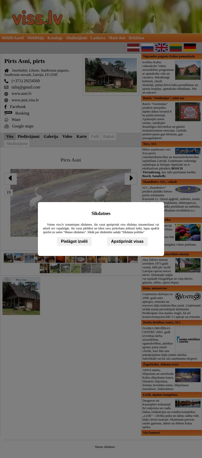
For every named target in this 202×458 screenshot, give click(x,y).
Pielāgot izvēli (74, 241)
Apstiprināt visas (127, 241)
